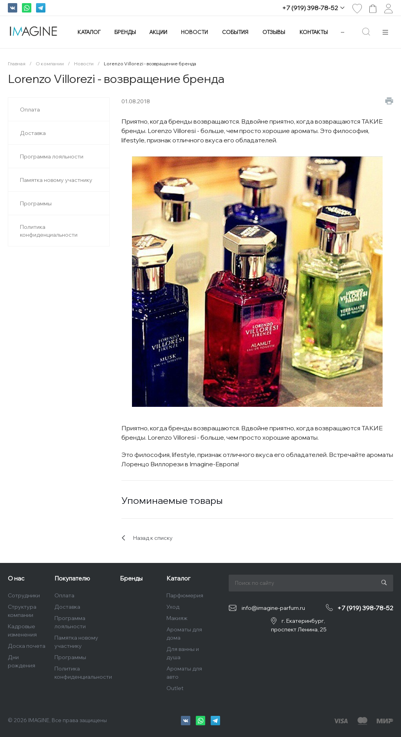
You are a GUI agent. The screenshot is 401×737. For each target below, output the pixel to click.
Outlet (175, 688)
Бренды (131, 578)
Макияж (177, 618)
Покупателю (72, 578)
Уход (172, 606)
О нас (16, 578)
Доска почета (26, 645)
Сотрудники (24, 595)
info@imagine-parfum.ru (273, 607)
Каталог (178, 578)
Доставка (67, 606)
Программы (70, 657)
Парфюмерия (184, 595)
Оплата (64, 595)
